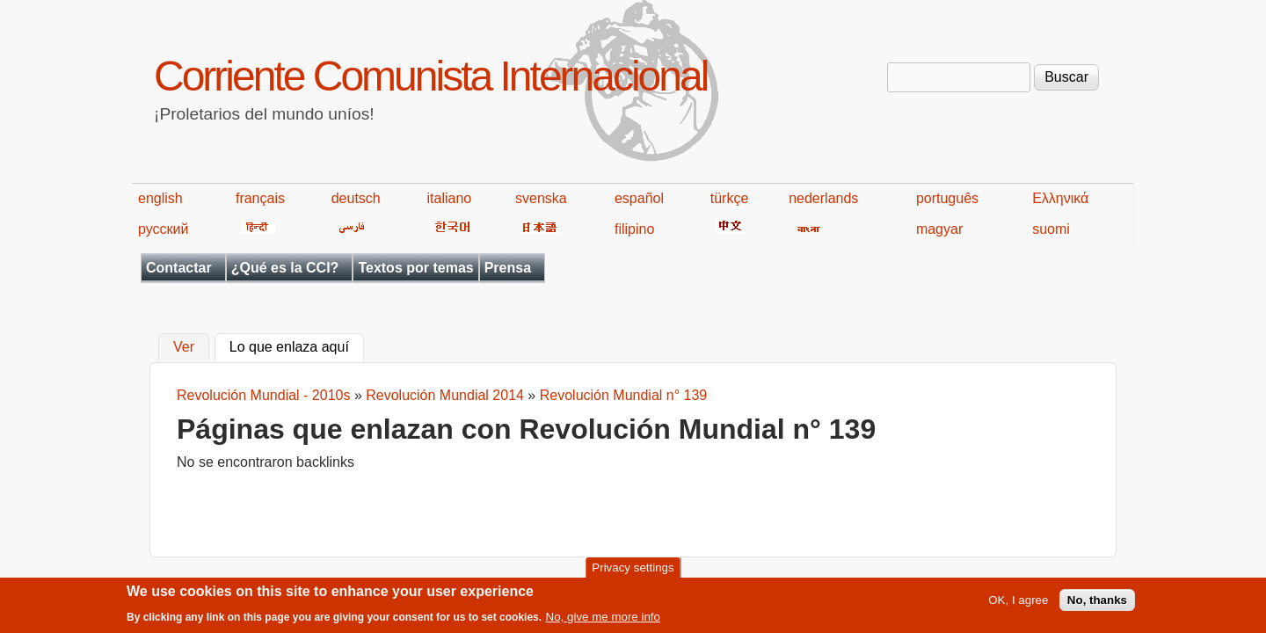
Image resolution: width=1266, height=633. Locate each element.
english (160, 198)
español (639, 198)
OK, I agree (1018, 603)
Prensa (507, 267)
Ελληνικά (1060, 198)
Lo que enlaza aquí (296, 345)
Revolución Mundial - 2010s (263, 395)
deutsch (356, 198)
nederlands (823, 198)
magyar (939, 229)
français (260, 198)
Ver (183, 347)
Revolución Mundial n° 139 (624, 395)
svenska (541, 198)
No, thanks (1097, 603)
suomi (1051, 229)
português (947, 198)
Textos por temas (415, 267)
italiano (449, 198)
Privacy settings (632, 571)
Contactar (179, 267)
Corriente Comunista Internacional (430, 76)
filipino (634, 229)
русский (163, 229)
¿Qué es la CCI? (285, 267)
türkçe (729, 198)
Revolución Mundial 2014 (445, 395)
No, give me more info (603, 620)
